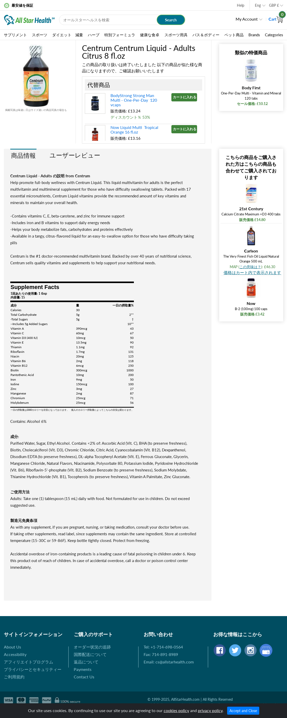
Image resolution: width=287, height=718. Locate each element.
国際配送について (90, 654)
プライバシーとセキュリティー (32, 669)
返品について (86, 661)
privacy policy (210, 710)
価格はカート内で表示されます (252, 272)
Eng (258, 5)
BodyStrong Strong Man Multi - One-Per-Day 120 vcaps (133, 100)
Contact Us (84, 676)
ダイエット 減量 (67, 34)
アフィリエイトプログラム (28, 661)
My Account (247, 18)
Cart (276, 18)
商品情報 (23, 155)
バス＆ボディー (205, 34)
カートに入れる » (185, 97)
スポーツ (39, 34)
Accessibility (15, 654)
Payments (82, 669)
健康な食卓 (149, 34)
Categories (274, 34)
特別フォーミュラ (119, 34)
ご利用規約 (14, 676)
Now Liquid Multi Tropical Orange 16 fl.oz (134, 129)
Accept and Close (243, 710)
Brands (254, 34)
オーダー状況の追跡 (92, 646)
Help (240, 5)
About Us (12, 646)
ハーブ (93, 34)
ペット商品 (234, 34)
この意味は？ (250, 267)
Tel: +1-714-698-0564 (163, 646)
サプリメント (15, 34)
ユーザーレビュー (75, 155)
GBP (274, 5)
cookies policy (176, 710)
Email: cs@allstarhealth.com (169, 661)
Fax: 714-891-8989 (161, 654)
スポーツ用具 (176, 34)
